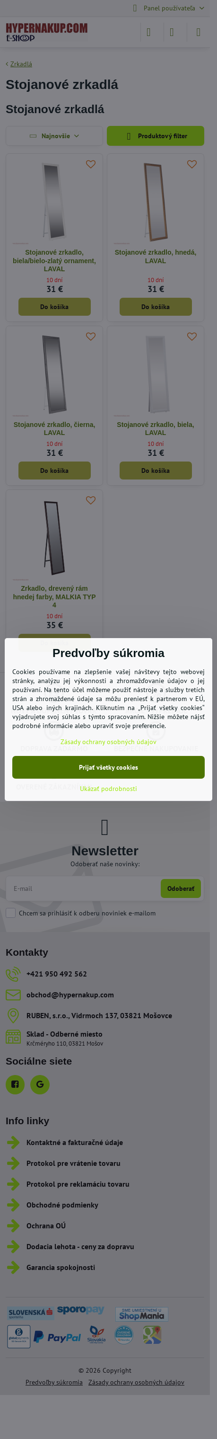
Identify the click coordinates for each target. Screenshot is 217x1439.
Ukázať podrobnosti (108, 788)
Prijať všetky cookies (108, 767)
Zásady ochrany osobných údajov (108, 741)
